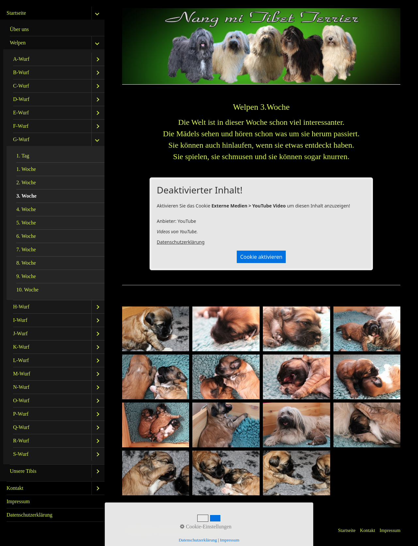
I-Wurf (20, 320)
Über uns (19, 29)
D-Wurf (21, 99)
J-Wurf (20, 333)
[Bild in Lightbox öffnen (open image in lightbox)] (155, 328)
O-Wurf (21, 400)
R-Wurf (21, 440)
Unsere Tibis (23, 471)
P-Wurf (20, 414)
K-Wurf (21, 347)
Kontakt (15, 488)
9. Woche (26, 276)
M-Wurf (21, 373)
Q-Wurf (21, 427)
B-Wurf (21, 72)
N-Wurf (21, 387)
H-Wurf (21, 306)
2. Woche (26, 182)
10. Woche (27, 289)
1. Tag (22, 155)
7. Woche (26, 249)
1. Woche (26, 169)
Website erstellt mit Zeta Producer (190, 530)
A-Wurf (21, 59)
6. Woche (26, 236)
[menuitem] (52, 244)
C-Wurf (21, 86)
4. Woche (26, 209)
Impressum (18, 501)
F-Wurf (20, 126)
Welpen (17, 42)
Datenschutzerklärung (29, 515)
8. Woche (26, 263)
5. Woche (26, 222)
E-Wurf (21, 112)
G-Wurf (21, 139)
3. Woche (26, 196)
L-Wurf (21, 360)
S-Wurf (20, 454)
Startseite (16, 13)
